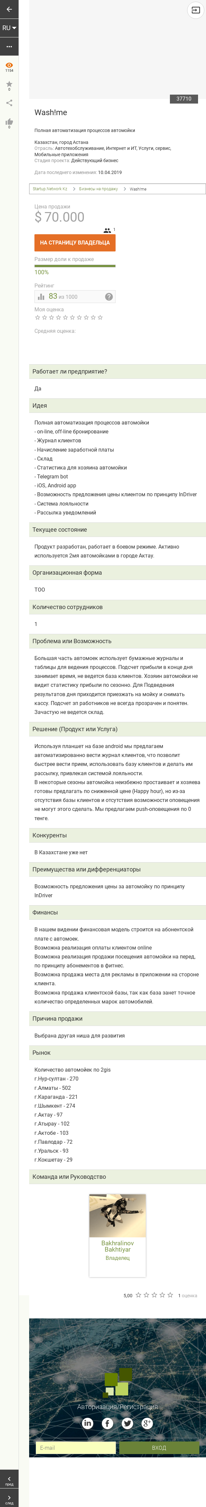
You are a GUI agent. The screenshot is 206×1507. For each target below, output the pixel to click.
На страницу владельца (78, 240)
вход (159, 1447)
